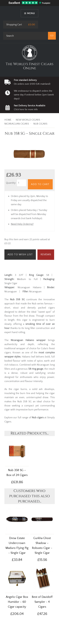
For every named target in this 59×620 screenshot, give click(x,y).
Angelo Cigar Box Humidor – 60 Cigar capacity (17, 601)
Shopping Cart (14, 24)
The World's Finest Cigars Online (29, 66)
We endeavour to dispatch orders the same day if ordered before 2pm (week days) (34, 95)
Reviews (46, 254)
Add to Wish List (20, 254)
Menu (31, 13)
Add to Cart (40, 184)
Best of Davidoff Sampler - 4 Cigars (42, 601)
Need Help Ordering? (22, 224)
